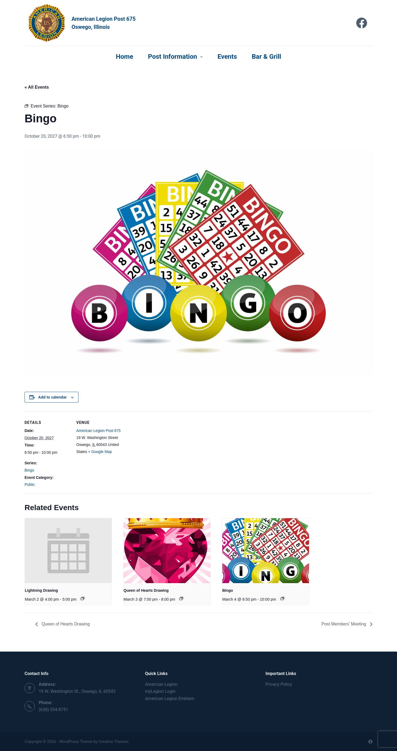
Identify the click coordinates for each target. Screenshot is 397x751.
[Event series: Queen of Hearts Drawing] (181, 598)
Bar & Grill (266, 56)
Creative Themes (113, 741)
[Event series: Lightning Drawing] (82, 598)
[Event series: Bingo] (282, 598)
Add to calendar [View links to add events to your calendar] (52, 397)
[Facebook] (361, 23)
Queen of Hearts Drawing (146, 590)
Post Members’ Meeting (344, 624)
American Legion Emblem (169, 698)
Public (30, 484)
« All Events (37, 87)
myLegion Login (160, 691)
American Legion (161, 684)
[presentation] (68, 550)
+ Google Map (100, 451)
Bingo (29, 470)
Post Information (176, 56)
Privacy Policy (278, 684)
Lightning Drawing (41, 590)
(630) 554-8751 (53, 709)
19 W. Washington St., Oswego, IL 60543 (77, 691)
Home (124, 56)
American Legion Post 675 (98, 430)
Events (227, 56)
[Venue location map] (156, 448)
